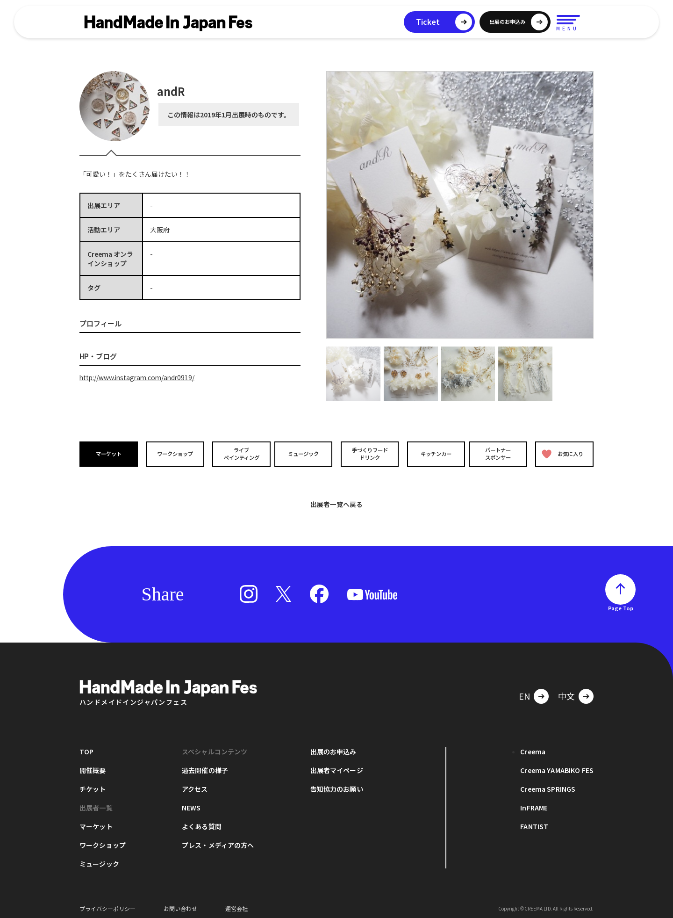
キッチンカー (434, 453)
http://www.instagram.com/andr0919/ (139, 377)
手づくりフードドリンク (368, 454)
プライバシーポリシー (107, 904)
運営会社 (236, 904)
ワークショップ (174, 453)
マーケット (109, 453)
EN (524, 691)
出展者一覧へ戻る (336, 499)
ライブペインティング (239, 454)
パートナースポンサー (499, 454)
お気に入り (562, 453)
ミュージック (304, 453)
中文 (566, 691)
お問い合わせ (180, 904)
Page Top (620, 603)
